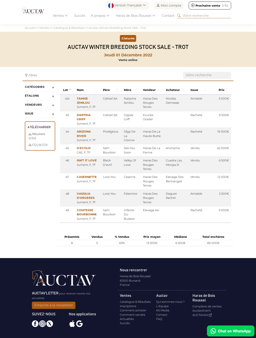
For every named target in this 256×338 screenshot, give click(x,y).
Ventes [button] (60, 15)
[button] (69, 90)
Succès (79, 15)
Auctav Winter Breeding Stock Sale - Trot (117, 28)
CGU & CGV (38, 144)
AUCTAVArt (202, 313)
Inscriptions (128, 304)
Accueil (30, 28)
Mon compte (168, 5)
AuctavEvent (201, 309)
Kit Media (162, 308)
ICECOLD (83, 148)
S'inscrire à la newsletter (53, 304)
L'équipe (162, 304)
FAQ (159, 317)
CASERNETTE (86, 172)
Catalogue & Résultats (68, 28)
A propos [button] (100, 15)
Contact (168, 15)
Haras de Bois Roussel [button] (135, 15)
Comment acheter (133, 308)
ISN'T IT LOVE (86, 160)
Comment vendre (132, 313)
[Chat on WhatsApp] (230, 330)
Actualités (127, 317)
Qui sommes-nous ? (170, 300)
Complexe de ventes (206, 305)
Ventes (44, 28)
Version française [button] (127, 5)
